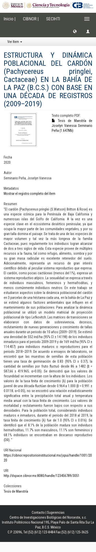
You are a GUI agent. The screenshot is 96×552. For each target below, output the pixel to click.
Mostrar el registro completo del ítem (29, 194)
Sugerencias (55, 512)
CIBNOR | (31, 18)
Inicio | (10, 18)
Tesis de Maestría (16, 491)
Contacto (38, 512)
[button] (74, 31)
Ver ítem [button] (14, 42)
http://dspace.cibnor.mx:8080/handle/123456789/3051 (42, 476)
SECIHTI (53, 18)
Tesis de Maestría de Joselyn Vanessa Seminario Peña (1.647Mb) (72, 125)
